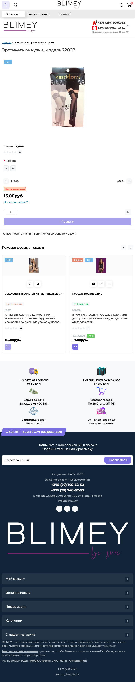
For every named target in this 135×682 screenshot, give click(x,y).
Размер (11, 161)
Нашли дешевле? (16, 202)
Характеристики (39, 14)
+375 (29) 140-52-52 (108, 22)
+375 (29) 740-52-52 (108, 28)
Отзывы (64, 14)
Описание (12, 14)
